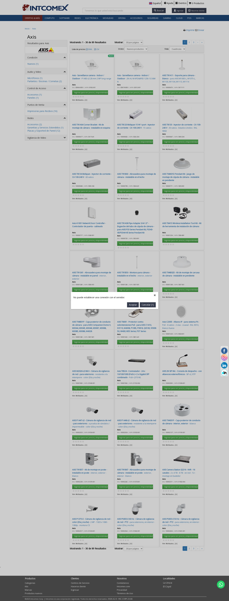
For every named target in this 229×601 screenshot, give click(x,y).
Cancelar (148, 176)
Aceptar (133, 176)
